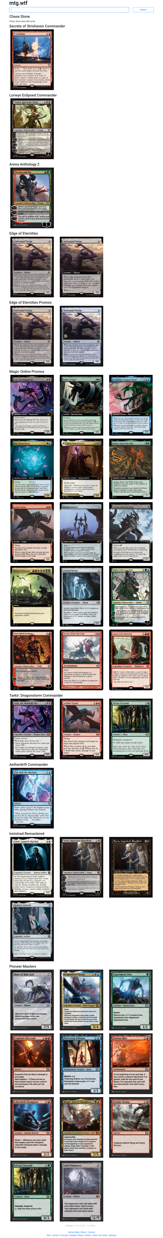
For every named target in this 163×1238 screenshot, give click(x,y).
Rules (83, 1232)
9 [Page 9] (84, 1226)
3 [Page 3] (76, 1226)
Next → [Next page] (94, 1226)
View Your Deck (100, 1235)
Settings (112, 1235)
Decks (88, 1235)
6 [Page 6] (80, 1226)
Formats (64, 1235)
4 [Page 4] (77, 1226)
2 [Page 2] (74, 1226)
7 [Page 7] (81, 1226)
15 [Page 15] (90, 1226)
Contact (91, 1232)
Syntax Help (74, 1232)
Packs (81, 1235)
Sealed (73, 1235)
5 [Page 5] (78, 1226)
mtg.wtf (18, 3)
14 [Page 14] (88, 1226)
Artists (56, 1235)
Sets (49, 1235)
